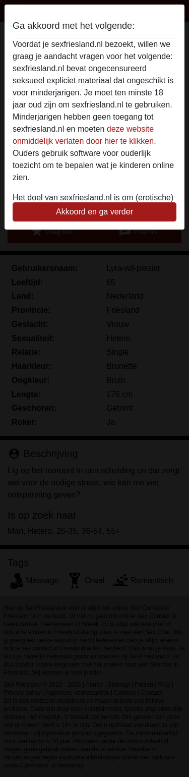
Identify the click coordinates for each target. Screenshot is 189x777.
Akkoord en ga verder (94, 211)
